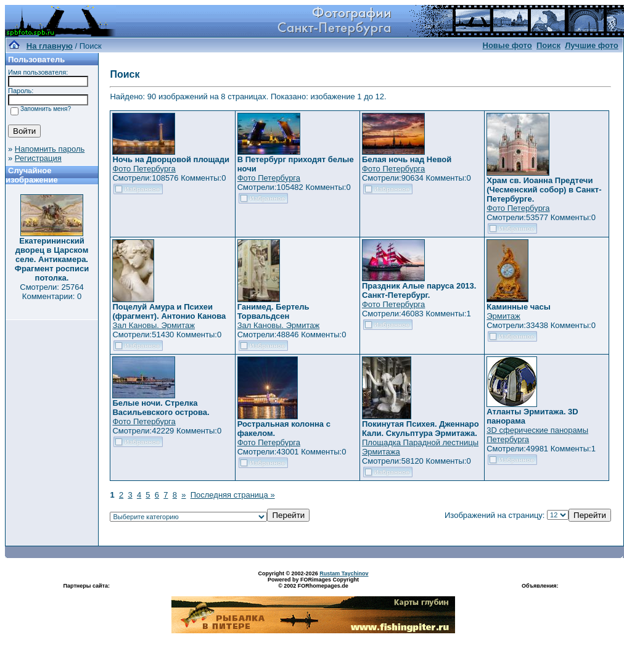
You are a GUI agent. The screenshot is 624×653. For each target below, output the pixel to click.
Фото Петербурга (143, 168)
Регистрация (38, 158)
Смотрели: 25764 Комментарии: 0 (51, 291)
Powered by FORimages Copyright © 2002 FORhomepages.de (313, 583)
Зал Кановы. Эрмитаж (153, 325)
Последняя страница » (233, 494)
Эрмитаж (503, 316)
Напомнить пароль (49, 149)
